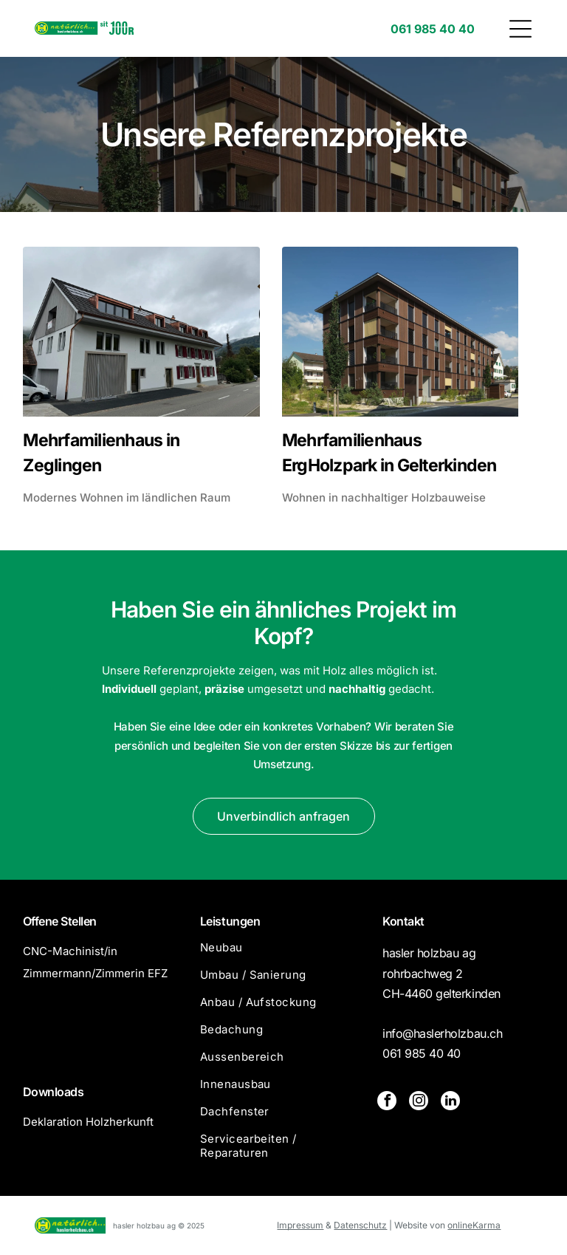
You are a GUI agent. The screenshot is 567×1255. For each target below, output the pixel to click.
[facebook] (386, 1102)
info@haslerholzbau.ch (442, 1033)
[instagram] (418, 1102)
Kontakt (403, 921)
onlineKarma (474, 1225)
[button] (520, 29)
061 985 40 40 (421, 1053)
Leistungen (230, 921)
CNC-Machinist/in (70, 951)
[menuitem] (283, 954)
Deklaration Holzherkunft (88, 1122)
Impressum (300, 1225)
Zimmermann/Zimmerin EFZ (95, 973)
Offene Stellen (60, 921)
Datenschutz (360, 1225)
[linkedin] (450, 1102)
